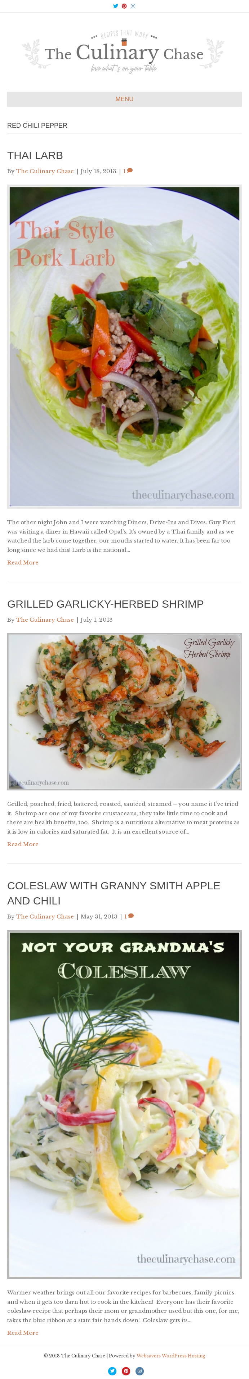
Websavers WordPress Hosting (171, 1355)
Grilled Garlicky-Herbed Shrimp (105, 604)
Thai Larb (35, 155)
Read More (23, 562)
